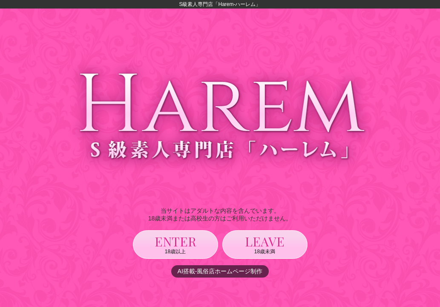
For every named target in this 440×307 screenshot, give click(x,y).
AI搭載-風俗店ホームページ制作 (220, 271)
